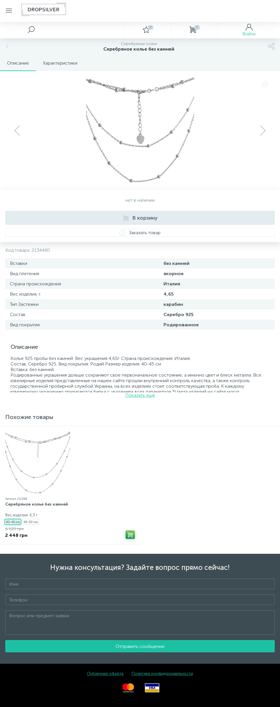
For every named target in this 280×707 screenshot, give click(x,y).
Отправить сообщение (140, 646)
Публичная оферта (105, 673)
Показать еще (140, 395)
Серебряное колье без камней (36, 504)
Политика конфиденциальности (162, 673)
